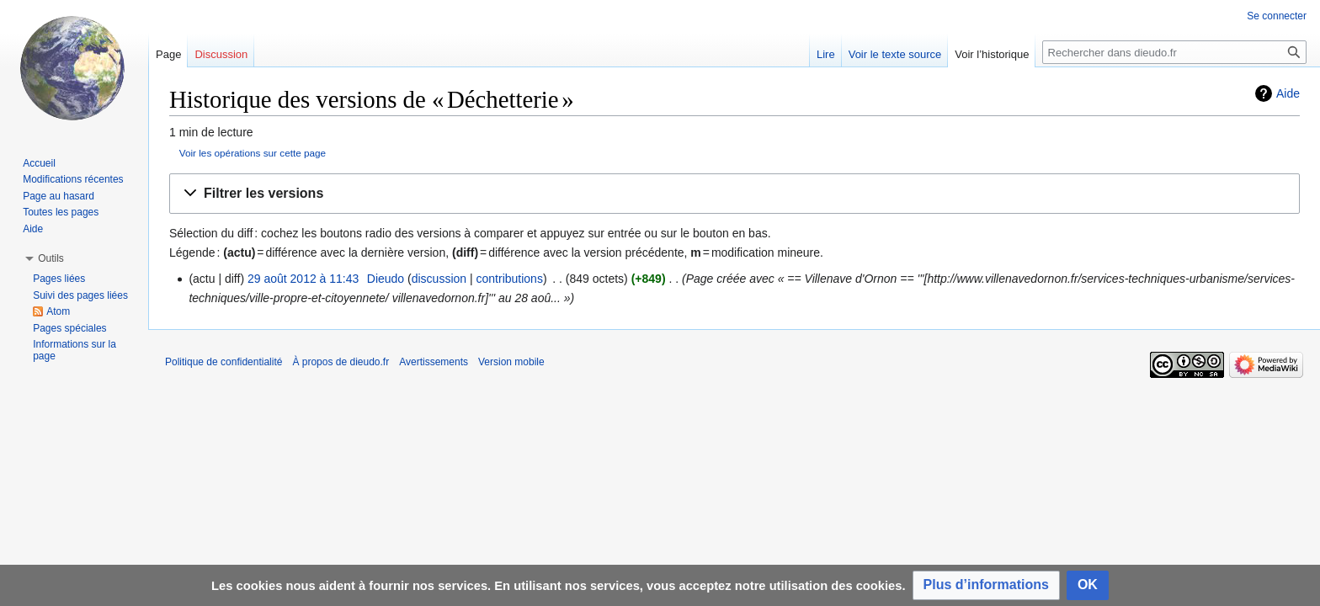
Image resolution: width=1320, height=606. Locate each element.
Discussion (221, 54)
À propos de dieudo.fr (340, 362)
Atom (58, 311)
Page (168, 54)
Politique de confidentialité (223, 362)
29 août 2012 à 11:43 (303, 278)
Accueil (39, 163)
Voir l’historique (992, 54)
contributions (509, 278)
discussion (439, 278)
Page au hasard (58, 196)
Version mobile (511, 362)
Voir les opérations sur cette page (252, 152)
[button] (734, 194)
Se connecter (1277, 16)
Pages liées (59, 278)
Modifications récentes (73, 179)
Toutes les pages (60, 212)
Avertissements (433, 362)
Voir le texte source (895, 54)
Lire (826, 54)
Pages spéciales (69, 328)
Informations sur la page (74, 350)
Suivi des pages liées (80, 295)
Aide (1288, 93)
